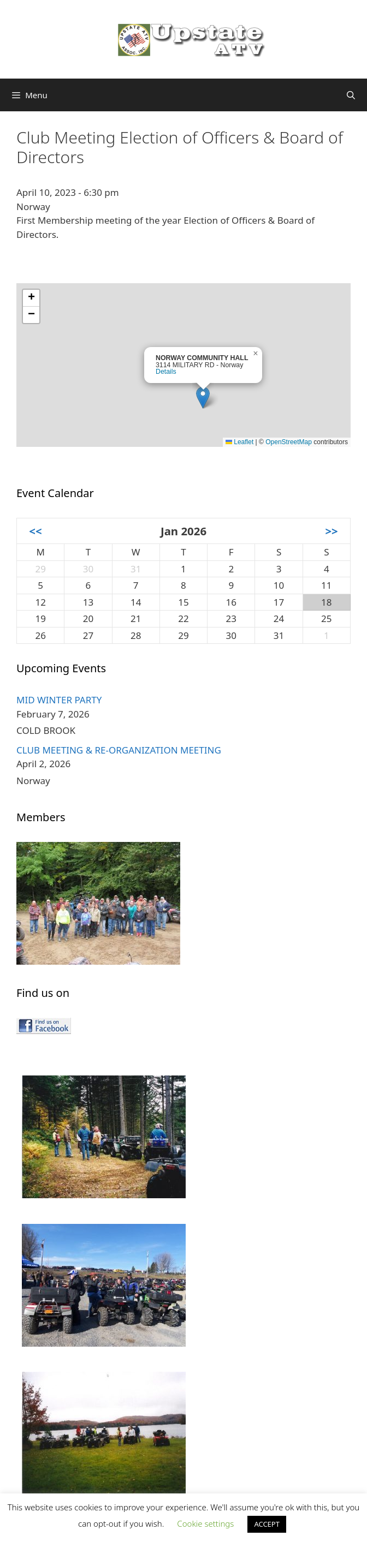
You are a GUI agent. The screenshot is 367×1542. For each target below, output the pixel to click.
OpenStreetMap (288, 442)
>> (331, 531)
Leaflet (239, 442)
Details (166, 371)
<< (35, 531)
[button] (203, 397)
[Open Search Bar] (351, 95)
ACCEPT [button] (267, 1524)
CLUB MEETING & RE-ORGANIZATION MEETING (118, 750)
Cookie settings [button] (205, 1523)
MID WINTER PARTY (59, 700)
